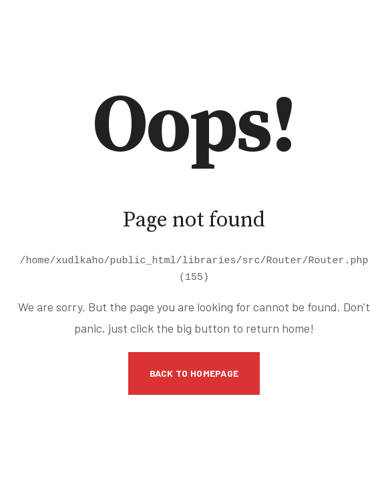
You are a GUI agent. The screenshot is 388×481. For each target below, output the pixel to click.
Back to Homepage (194, 371)
